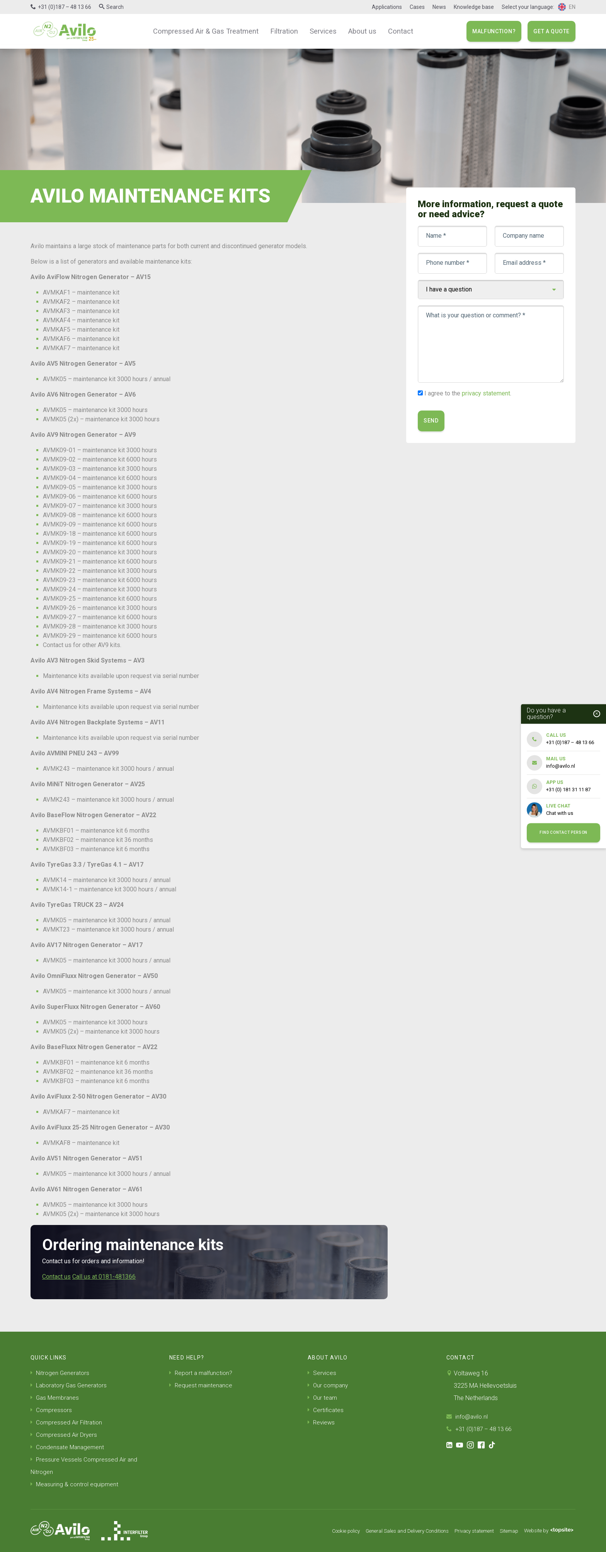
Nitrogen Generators (61, 1373)
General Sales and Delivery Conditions (393, 1531)
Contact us (56, 1276)
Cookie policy (326, 1531)
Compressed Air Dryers (65, 1434)
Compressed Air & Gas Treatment (210, 31)
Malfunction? (494, 31)
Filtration (283, 31)
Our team (323, 1397)
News (439, 7)
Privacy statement (467, 1531)
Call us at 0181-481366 (104, 1276)
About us (357, 31)
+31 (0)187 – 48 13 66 (64, 7)
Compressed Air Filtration (67, 1422)
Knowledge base (474, 7)
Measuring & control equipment (75, 1484)
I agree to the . (467, 393)
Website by (547, 1531)
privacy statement (486, 393)
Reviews (322, 1422)
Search (115, 7)
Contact (393, 31)
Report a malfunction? (202, 1373)
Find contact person (563, 833)
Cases (417, 7)
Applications (387, 7)
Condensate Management (68, 1447)
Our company (329, 1385)
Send (431, 420)
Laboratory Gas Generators (71, 1385)
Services (320, 31)
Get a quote (551, 31)
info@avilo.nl (468, 1416)
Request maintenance (201, 1385)
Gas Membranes (56, 1397)
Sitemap (505, 1531)
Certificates (326, 1410)
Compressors (52, 1410)
